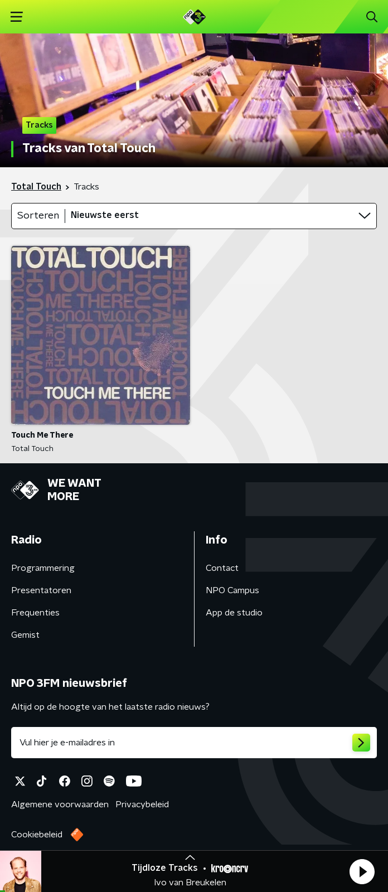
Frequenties (35, 612)
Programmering (43, 568)
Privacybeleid (142, 804)
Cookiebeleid (36, 834)
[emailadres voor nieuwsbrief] (194, 742)
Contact (222, 568)
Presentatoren (41, 590)
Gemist (25, 635)
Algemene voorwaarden (60, 804)
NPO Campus (232, 590)
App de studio (234, 612)
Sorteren (38, 216)
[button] (362, 871)
